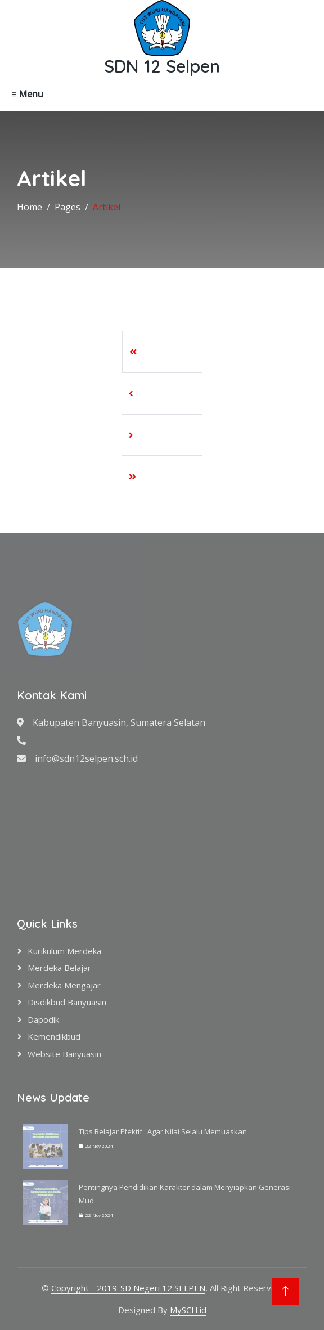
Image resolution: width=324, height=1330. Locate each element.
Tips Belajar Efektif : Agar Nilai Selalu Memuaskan (163, 1131)
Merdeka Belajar (59, 967)
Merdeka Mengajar (64, 985)
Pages (67, 207)
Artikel (106, 207)
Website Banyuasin (64, 1053)
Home (29, 207)
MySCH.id (188, 1309)
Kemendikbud (54, 1036)
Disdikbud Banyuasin (67, 1002)
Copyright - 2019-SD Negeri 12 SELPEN (128, 1287)
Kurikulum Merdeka (64, 950)
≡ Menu (27, 94)
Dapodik (43, 1019)
